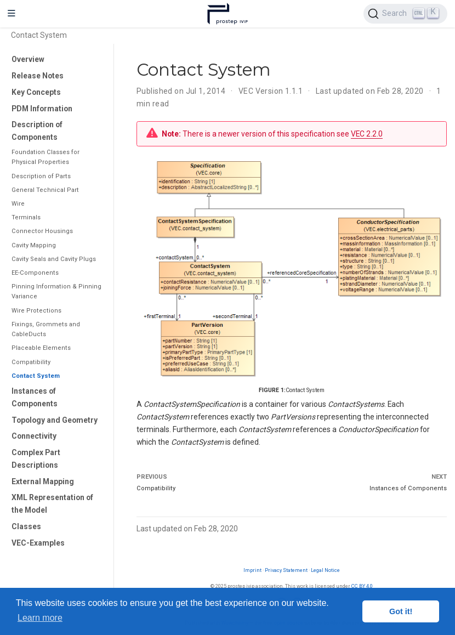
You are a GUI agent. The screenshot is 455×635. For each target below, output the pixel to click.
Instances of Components (35, 397)
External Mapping (43, 481)
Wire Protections (36, 310)
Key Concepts (36, 92)
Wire (18, 203)
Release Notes (38, 75)
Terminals (26, 217)
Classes (26, 526)
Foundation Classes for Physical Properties (45, 157)
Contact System (36, 375)
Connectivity (34, 436)
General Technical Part (45, 190)
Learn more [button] (40, 617)
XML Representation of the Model (52, 503)
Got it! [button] (400, 611)
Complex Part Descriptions (36, 458)
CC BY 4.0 (362, 586)
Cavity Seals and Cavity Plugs (54, 259)
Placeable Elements (41, 347)
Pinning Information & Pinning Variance (56, 291)
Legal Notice (325, 570)
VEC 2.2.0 (367, 133)
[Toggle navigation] (11, 13)
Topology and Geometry (55, 420)
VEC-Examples (38, 542)
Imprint (252, 570)
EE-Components (35, 272)
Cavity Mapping (34, 245)
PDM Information (42, 108)
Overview (28, 59)
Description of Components (37, 130)
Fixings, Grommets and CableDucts (46, 329)
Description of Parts (41, 176)
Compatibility (31, 362)
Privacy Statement (286, 570)
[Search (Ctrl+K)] (405, 14)
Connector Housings (42, 231)
